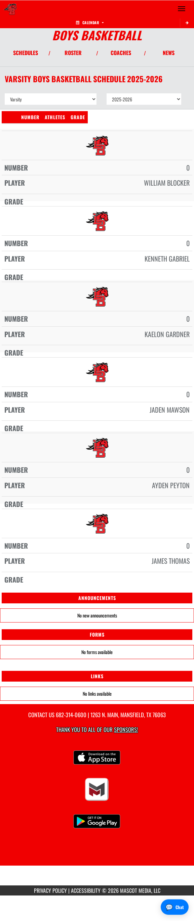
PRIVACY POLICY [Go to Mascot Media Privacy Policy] (50, 890)
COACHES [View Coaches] (121, 52)
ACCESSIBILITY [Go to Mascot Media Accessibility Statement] (86, 890)
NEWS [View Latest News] (168, 52)
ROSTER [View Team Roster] (73, 52)
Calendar (90, 22)
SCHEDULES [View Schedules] (25, 52)
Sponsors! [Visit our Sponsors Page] (126, 729)
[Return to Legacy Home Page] (10, 8)
